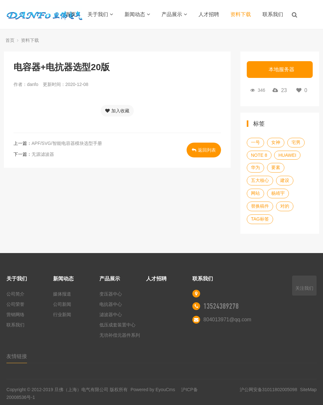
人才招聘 (208, 14)
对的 (284, 206)
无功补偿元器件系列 (119, 335)
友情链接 (16, 356)
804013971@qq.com (227, 319)
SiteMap (308, 389)
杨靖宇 (278, 193)
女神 (275, 142)
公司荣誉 (15, 304)
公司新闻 (62, 304)
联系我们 (273, 14)
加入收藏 (117, 110)
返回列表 (204, 150)
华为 (255, 167)
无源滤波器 (43, 154)
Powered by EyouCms (152, 389)
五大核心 (260, 180)
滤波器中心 (110, 314)
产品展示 (174, 14)
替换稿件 (260, 206)
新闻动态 (137, 14)
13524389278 (221, 306)
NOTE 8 (259, 155)
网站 (255, 193)
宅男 (295, 142)
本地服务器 (281, 69)
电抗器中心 (110, 304)
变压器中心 (110, 294)
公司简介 (15, 294)
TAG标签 (260, 218)
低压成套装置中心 (117, 324)
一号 (255, 142)
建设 (284, 180)
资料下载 (240, 14)
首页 (71, 14)
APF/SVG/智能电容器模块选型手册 (67, 143)
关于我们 (100, 14)
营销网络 (15, 314)
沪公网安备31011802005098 (268, 389)
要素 (275, 167)
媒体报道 (62, 294)
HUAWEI (287, 155)
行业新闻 (62, 314)
